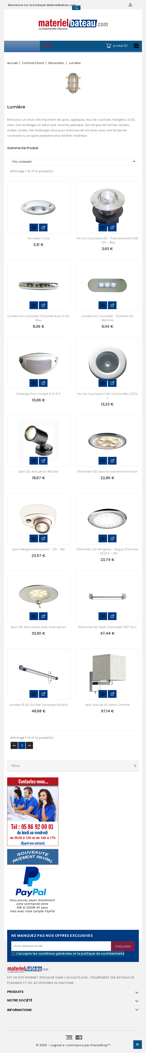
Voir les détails (43, 227)
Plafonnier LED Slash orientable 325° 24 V (107, 627)
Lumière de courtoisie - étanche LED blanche (107, 318)
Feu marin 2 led (39, 238)
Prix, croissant (74, 161)
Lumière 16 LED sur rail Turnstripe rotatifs (38, 705)
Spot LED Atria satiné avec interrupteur (38, 627)
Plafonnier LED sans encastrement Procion (107, 472)
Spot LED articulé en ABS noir (39, 472)
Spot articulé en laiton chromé (107, 705)
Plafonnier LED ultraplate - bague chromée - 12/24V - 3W (107, 551)
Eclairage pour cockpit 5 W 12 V (39, 394)
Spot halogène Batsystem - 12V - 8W (38, 549)
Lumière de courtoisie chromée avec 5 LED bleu (39, 318)
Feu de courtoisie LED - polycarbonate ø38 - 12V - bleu (107, 240)
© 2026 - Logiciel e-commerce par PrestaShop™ (73, 1045)
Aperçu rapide (33, 227)
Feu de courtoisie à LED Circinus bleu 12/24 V (107, 396)
